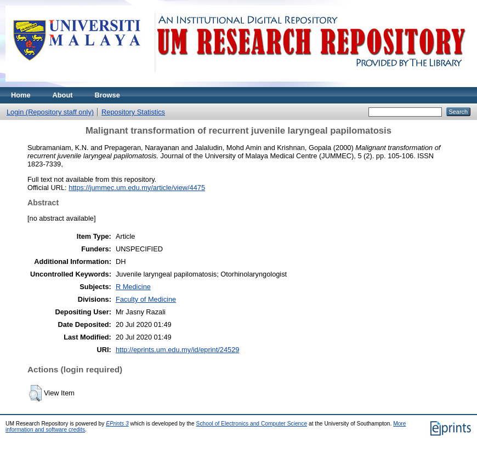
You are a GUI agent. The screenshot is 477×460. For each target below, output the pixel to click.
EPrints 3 (117, 424)
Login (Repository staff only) (50, 112)
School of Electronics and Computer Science (252, 424)
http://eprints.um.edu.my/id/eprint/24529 (178, 350)
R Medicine (133, 287)
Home (21, 95)
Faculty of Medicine (146, 299)
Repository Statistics (133, 112)
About (63, 95)
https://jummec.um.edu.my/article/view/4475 (137, 187)
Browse (107, 95)
